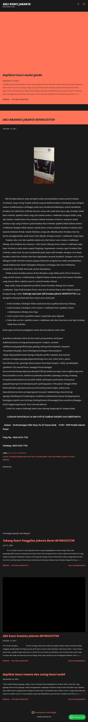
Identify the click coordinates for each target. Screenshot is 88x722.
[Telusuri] (78, 4)
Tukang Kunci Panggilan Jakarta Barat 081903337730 (38, 540)
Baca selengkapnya (77, 565)
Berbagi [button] (6, 99)
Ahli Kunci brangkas (17, 453)
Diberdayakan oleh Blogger (44, 712)
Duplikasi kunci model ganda (22, 75)
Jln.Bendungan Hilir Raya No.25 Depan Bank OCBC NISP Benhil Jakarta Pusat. (42, 457)
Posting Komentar (19, 99)
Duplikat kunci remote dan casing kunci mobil (34, 674)
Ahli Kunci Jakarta (17, 4)
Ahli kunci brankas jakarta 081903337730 (31, 636)
